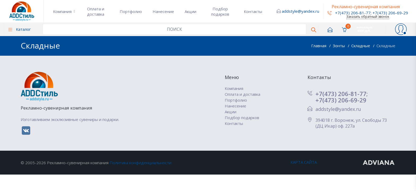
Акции (190, 11)
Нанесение (163, 11)
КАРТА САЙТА (304, 162)
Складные (361, 45)
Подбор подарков (220, 11)
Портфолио (131, 11)
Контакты (253, 11)
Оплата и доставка (95, 11)
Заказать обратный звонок (367, 16)
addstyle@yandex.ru (300, 11)
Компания (62, 11)
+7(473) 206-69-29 (390, 12)
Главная (319, 45)
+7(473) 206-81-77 (349, 12)
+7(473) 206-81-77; (341, 94)
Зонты (339, 45)
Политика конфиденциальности (140, 162)
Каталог (19, 29)
